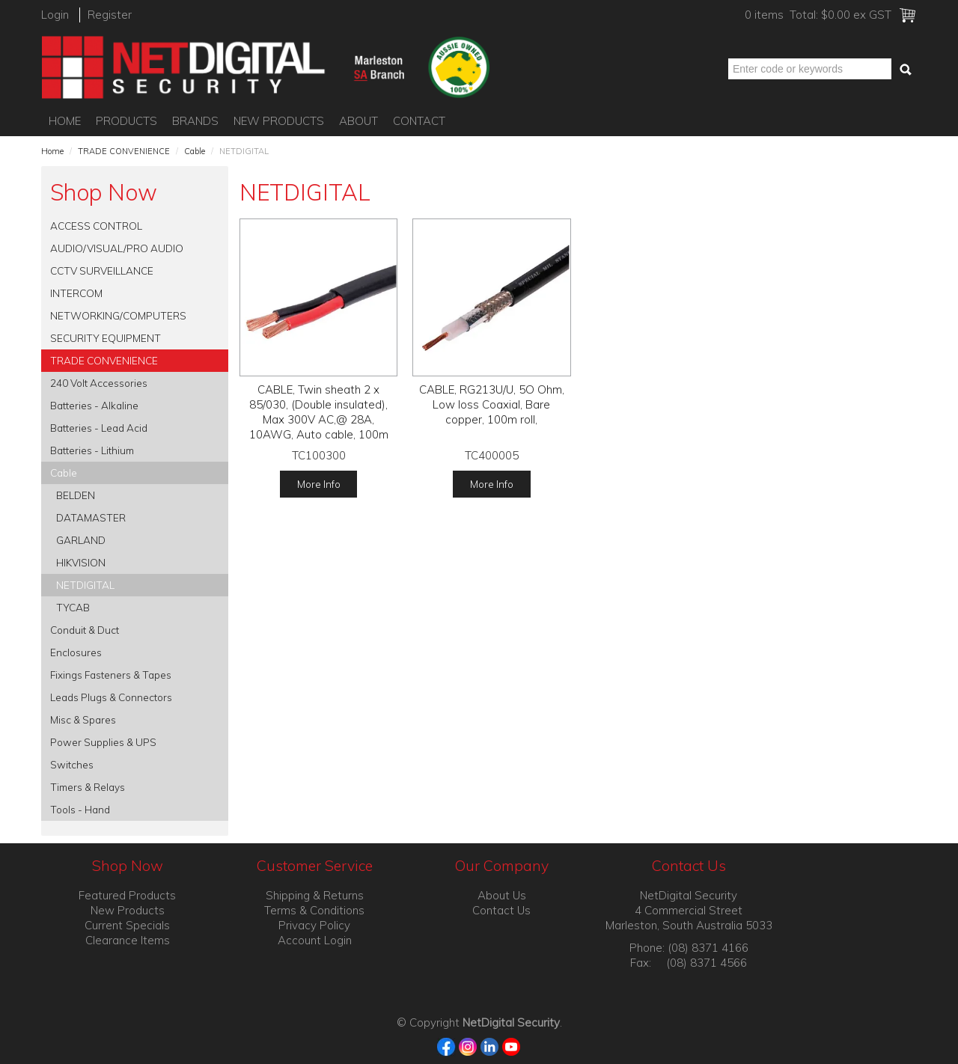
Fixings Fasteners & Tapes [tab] (110, 674)
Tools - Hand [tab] (80, 809)
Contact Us (501, 910)
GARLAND (81, 539)
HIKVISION (81, 562)
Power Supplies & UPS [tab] (103, 742)
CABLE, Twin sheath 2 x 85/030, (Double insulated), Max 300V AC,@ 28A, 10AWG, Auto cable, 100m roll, (318, 419)
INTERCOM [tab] (76, 293)
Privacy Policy (314, 925)
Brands (195, 121)
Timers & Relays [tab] (87, 786)
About (358, 121)
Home (65, 121)
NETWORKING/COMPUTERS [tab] (118, 315)
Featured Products (127, 895)
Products (126, 121)
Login (55, 14)
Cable (194, 151)
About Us (502, 895)
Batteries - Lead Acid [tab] (98, 427)
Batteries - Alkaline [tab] (94, 405)
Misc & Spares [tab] (83, 719)
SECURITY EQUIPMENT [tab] (105, 337)
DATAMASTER (91, 517)
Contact (419, 121)
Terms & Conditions (314, 910)
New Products (279, 121)
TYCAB (73, 607)
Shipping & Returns (315, 895)
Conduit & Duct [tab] (84, 629)
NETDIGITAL (85, 584)
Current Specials (127, 925)
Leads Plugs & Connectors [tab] (111, 697)
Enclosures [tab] (76, 652)
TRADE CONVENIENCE (124, 151)
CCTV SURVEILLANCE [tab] (101, 270)
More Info (319, 483)
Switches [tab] (72, 764)
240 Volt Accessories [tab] (98, 382)
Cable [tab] (63, 472)
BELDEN (75, 495)
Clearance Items (127, 940)
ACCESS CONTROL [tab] (96, 225)
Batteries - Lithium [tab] (92, 450)
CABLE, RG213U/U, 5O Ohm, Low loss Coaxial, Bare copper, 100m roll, (491, 404)
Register (110, 14)
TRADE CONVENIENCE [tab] (104, 360)
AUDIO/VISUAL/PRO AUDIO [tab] (116, 248)
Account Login (315, 940)
